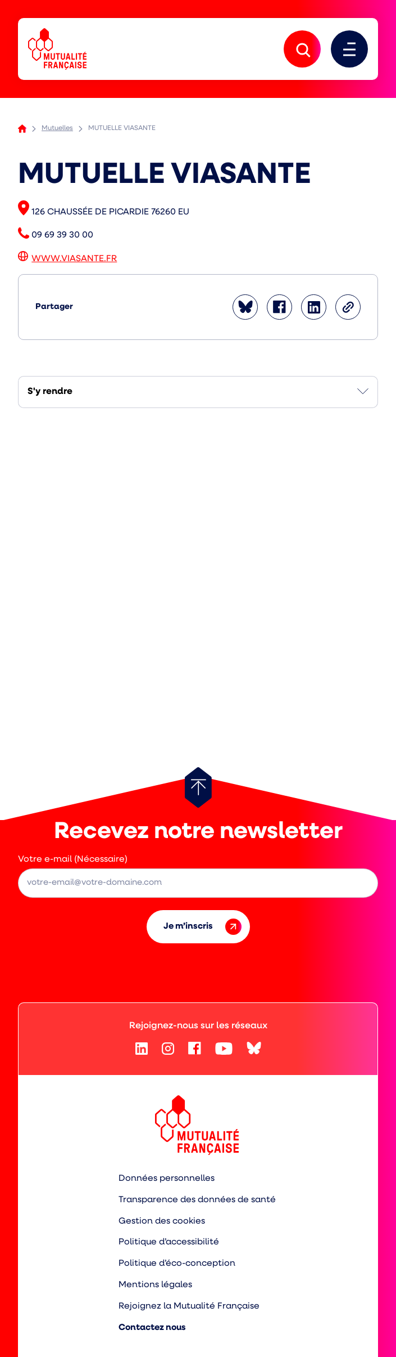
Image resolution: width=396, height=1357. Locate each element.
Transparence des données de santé (197, 1199)
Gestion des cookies (162, 1221)
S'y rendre (50, 391)
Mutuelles (57, 128)
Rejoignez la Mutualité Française (189, 1306)
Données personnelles (167, 1178)
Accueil (22, 128)
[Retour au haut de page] (198, 787)
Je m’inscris (202, 927)
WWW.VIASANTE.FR (74, 258)
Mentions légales (155, 1284)
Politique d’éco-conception (177, 1263)
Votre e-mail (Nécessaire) (73, 859)
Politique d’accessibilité (169, 1242)
